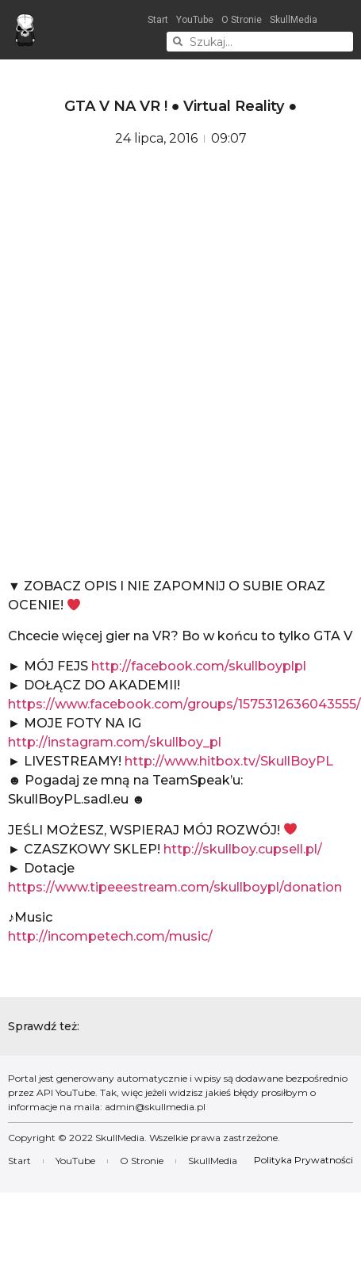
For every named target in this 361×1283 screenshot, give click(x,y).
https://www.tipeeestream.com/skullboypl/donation (175, 887)
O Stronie (241, 19)
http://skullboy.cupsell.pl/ (242, 849)
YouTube (194, 19)
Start (158, 19)
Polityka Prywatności (303, 1160)
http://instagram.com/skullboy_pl (114, 742)
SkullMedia (293, 19)
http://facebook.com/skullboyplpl (198, 666)
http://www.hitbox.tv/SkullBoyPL (229, 761)
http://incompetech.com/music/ (110, 936)
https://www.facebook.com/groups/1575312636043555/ (184, 704)
